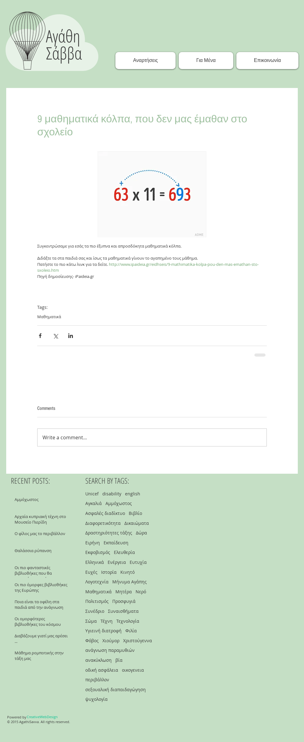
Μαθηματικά (49, 316)
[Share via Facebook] (40, 336)
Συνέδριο (94, 611)
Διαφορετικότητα (103, 523)
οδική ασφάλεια (101, 670)
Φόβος (92, 640)
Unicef (92, 494)
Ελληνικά (94, 562)
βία (119, 660)
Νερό (141, 592)
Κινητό (127, 572)
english (132, 494)
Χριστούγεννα (137, 640)
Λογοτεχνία (97, 582)
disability (111, 494)
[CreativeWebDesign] (42, 717)
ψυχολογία (96, 699)
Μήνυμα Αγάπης (129, 582)
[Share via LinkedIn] (71, 336)
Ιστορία (109, 572)
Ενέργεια (117, 562)
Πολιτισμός (97, 601)
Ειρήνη (92, 543)
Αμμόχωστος (118, 503)
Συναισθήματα (123, 611)
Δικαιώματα (136, 523)
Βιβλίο (135, 513)
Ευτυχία (138, 562)
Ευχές (91, 572)
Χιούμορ (110, 640)
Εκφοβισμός (97, 552)
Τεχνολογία (127, 621)
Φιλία (131, 631)
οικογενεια (133, 670)
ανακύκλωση (98, 660)
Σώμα (91, 621)
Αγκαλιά (93, 503)
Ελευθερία (124, 552)
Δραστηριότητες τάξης (108, 533)
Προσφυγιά (124, 601)
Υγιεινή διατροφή (103, 631)
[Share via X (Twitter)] (55, 336)
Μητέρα (123, 592)
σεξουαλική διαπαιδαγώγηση (115, 689)
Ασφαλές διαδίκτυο (105, 513)
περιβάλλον (97, 680)
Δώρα (141, 533)
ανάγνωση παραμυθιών (110, 650)
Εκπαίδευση (116, 543)
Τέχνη (107, 621)
